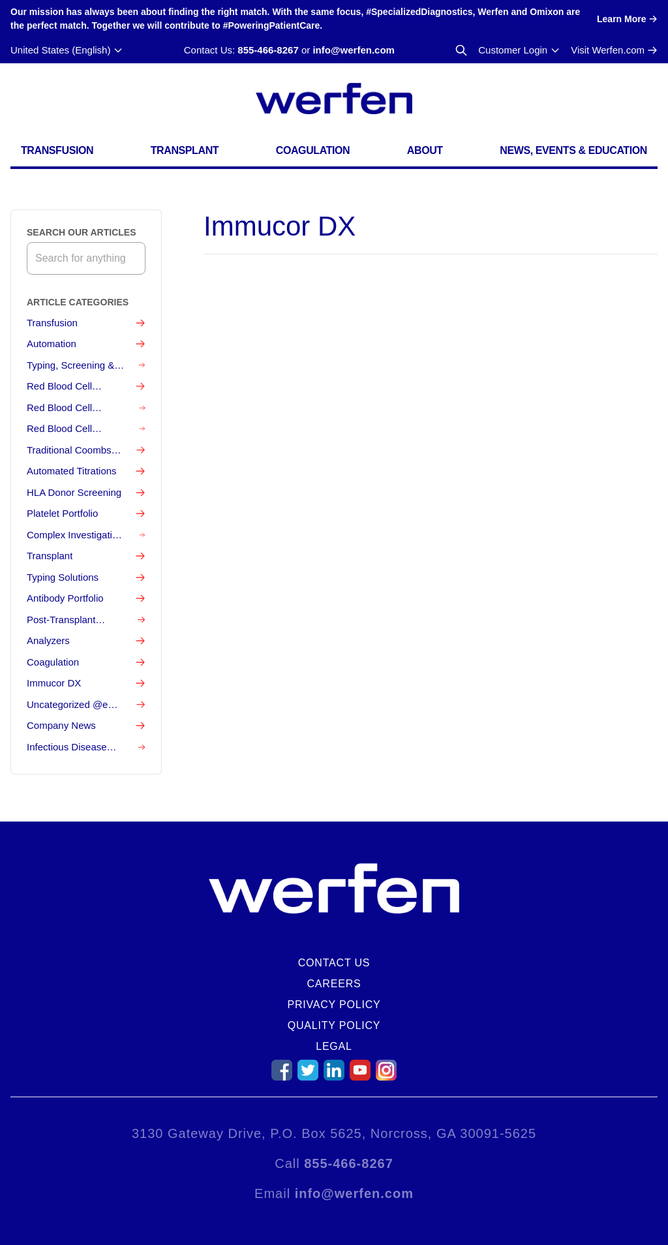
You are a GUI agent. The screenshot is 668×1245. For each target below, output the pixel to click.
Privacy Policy (333, 1004)
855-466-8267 (267, 49)
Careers (334, 983)
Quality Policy (334, 1025)
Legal (334, 1046)
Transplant (185, 150)
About (425, 150)
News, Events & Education (573, 150)
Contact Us (334, 962)
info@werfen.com (353, 49)
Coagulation (313, 150)
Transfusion (57, 150)
